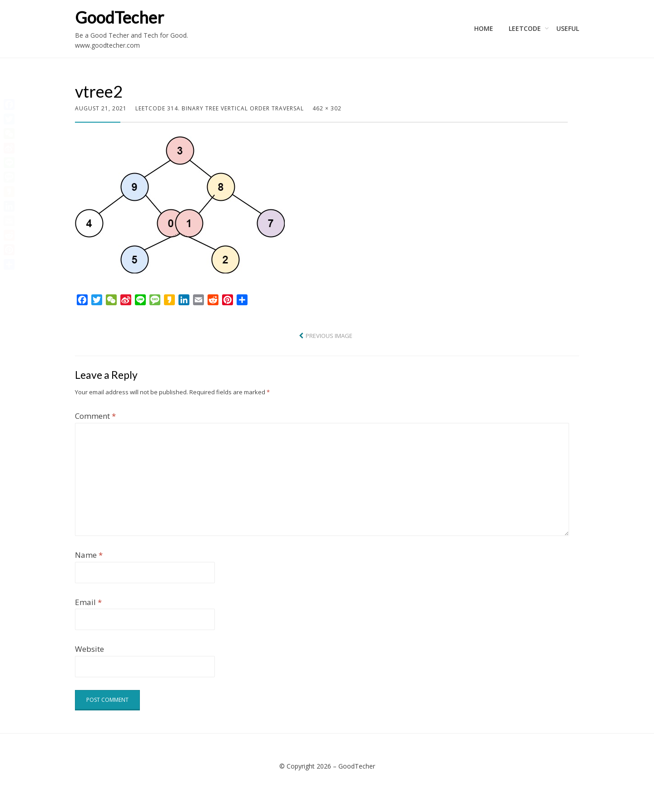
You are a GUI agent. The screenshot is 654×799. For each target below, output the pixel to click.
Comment (95, 416)
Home (483, 28)
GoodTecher (119, 17)
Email (88, 602)
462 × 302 (327, 108)
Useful (567, 28)
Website (89, 649)
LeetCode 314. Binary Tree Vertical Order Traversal (219, 108)
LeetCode (525, 28)
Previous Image (329, 336)
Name (89, 555)
